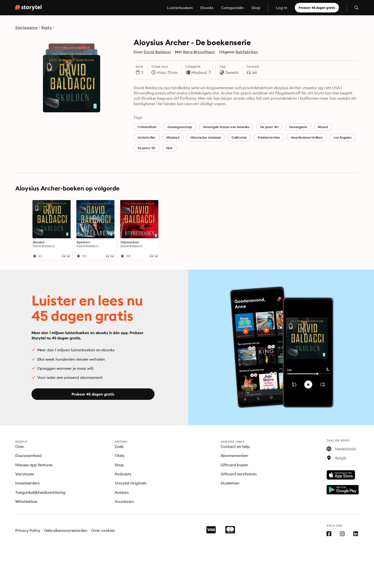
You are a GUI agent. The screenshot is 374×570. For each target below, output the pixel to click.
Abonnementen (234, 455)
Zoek (119, 446)
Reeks (46, 27)
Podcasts (123, 474)
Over (19, 446)
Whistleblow (26, 501)
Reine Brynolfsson (199, 51)
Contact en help (235, 446)
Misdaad (201, 72)
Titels (119, 455)
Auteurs (122, 492)
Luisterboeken (180, 7)
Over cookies (103, 530)
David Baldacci (157, 51)
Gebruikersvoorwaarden (66, 530)
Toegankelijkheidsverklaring (40, 492)
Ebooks (206, 7)
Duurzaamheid (28, 455)
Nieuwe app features (34, 464)
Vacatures (24, 474)
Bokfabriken (247, 51)
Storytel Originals (130, 483)
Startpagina (26, 27)
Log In (281, 7)
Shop (255, 7)
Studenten (230, 483)
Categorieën (232, 7)
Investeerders (27, 483)
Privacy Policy (27, 530)
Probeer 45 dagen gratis (317, 8)
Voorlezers (124, 501)
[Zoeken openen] (356, 8)
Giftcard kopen (234, 464)
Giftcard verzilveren (238, 474)
